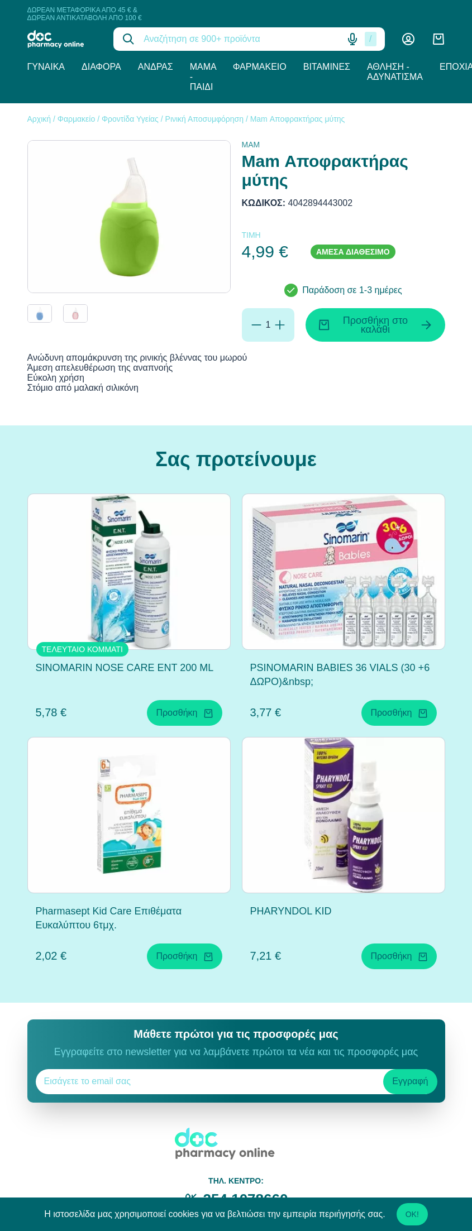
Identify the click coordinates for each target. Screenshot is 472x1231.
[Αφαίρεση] (256, 324)
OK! (412, 1214)
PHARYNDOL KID (291, 911)
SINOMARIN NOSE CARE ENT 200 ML (125, 667)
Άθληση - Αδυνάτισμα (395, 72)
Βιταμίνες (326, 66)
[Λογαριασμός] (408, 39)
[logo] (62, 39)
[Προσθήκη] (279, 324)
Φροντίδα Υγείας (130, 118)
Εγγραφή (410, 1081)
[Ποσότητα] (268, 325)
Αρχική (39, 118)
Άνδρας (155, 66)
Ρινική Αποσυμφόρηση (204, 118)
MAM (251, 144)
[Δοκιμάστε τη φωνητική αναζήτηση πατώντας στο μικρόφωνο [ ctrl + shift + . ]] (352, 39)
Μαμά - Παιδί (203, 77)
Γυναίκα (46, 66)
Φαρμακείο (260, 66)
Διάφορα (101, 66)
